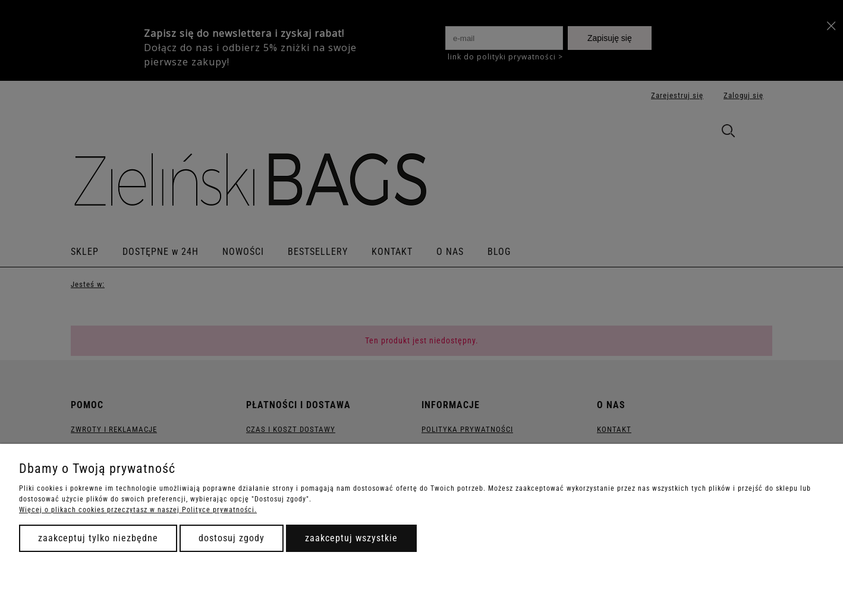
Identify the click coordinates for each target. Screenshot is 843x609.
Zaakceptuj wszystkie (351, 538)
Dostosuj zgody (232, 538)
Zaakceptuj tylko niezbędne (98, 538)
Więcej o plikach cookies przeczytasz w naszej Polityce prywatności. (138, 510)
